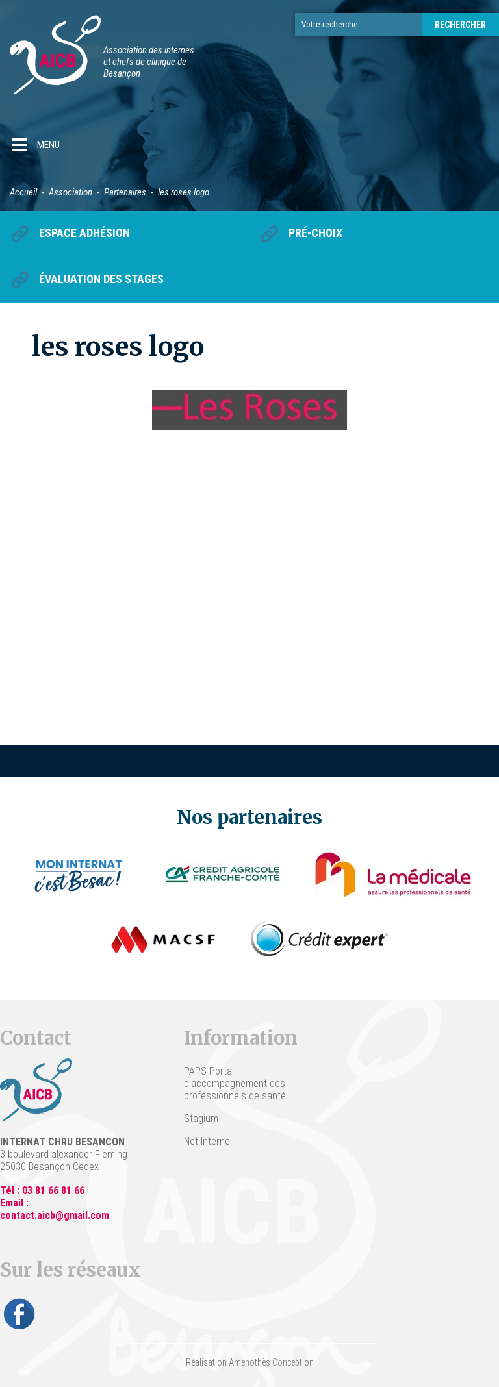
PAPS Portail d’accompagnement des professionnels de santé (235, 1083)
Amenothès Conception (271, 1362)
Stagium (201, 1118)
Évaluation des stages (101, 279)
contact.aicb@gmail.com (54, 1215)
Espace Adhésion (84, 233)
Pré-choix (315, 233)
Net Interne (207, 1141)
